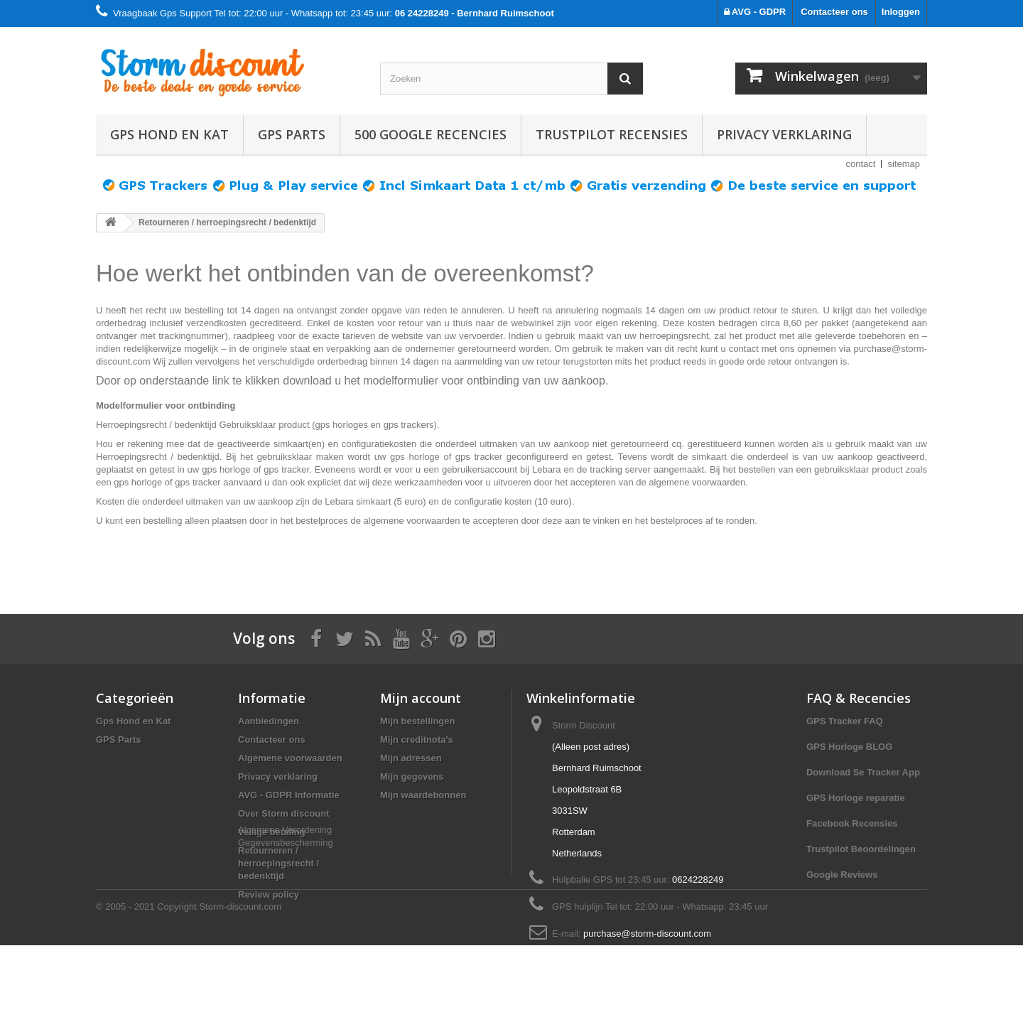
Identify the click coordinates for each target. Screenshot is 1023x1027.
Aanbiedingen (268, 721)
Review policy (268, 894)
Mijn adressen (411, 758)
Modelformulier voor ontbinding (165, 405)
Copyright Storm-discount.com (219, 988)
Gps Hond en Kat (169, 134)
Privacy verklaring (784, 134)
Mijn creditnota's (416, 739)
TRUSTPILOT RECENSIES (612, 134)
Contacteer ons (834, 11)
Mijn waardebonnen (423, 795)
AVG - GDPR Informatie (289, 795)
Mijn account (420, 697)
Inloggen (901, 11)
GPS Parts (291, 134)
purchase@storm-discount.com (647, 933)
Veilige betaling (271, 832)
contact (861, 163)
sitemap (903, 163)
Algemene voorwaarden (290, 758)
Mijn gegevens (412, 776)
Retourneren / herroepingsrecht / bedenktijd (278, 863)
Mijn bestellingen (417, 721)
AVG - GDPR (755, 11)
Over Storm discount (284, 813)
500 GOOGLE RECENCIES (430, 134)
